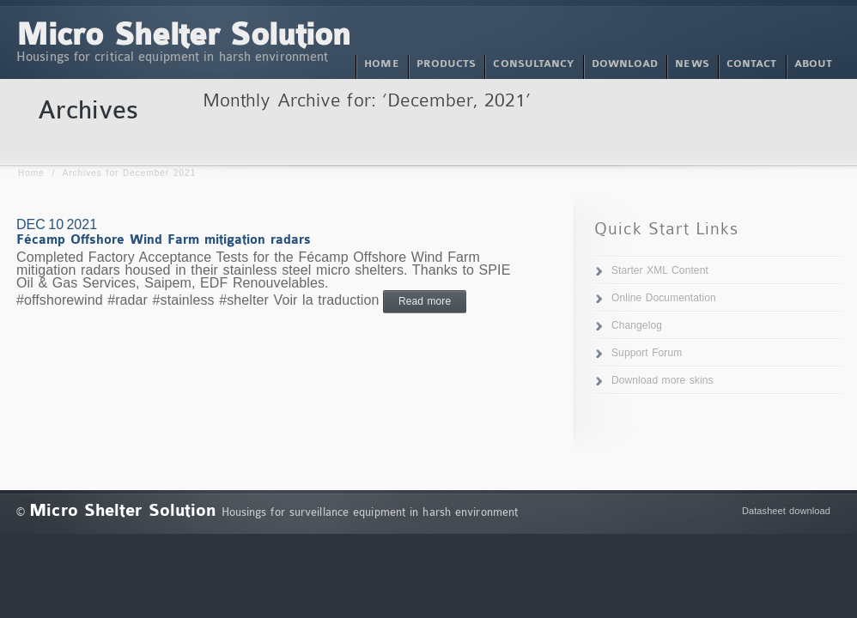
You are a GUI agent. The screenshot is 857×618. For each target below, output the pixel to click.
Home (31, 173)
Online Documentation (663, 298)
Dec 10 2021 (56, 224)
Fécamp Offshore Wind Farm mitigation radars (163, 240)
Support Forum (646, 353)
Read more (424, 301)
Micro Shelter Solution (183, 35)
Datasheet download (786, 511)
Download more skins (662, 380)
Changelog (636, 325)
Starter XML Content (659, 270)
